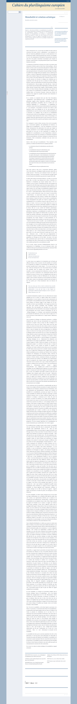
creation (62, 38)
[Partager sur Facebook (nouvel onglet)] (59, 16)
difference (66, 38)
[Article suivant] (67, 13)
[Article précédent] (65, 13)
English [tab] (52, 27)
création (62, 31)
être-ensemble (57, 32)
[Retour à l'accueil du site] (38, 6)
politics (62, 41)
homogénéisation (63, 32)
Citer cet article (63, 18)
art (55, 31)
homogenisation (63, 39)
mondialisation (64, 34)
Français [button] (68, 1)
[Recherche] (13, 12)
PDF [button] (63, 20)
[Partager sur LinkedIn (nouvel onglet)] (62, 16)
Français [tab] (51, 27)
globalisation (57, 39)
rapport (59, 35)
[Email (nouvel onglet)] (63, 16)
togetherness (57, 42)
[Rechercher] (19, 12)
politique (56, 35)
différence (66, 31)
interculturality (58, 41)
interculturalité (58, 34)
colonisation (58, 31)
